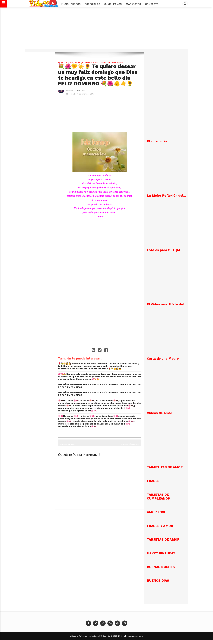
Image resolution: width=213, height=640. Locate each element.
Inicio (65, 4)
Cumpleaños (113, 4)
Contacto (151, 4)
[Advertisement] (106, 30)
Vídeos (76, 4)
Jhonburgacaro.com (133, 636)
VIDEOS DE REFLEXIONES (112, 63)
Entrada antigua (67, 444)
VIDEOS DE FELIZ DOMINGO (87, 63)
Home (60, 63)
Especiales (93, 4)
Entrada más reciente (130, 444)
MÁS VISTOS (134, 4)
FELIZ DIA (69, 63)
